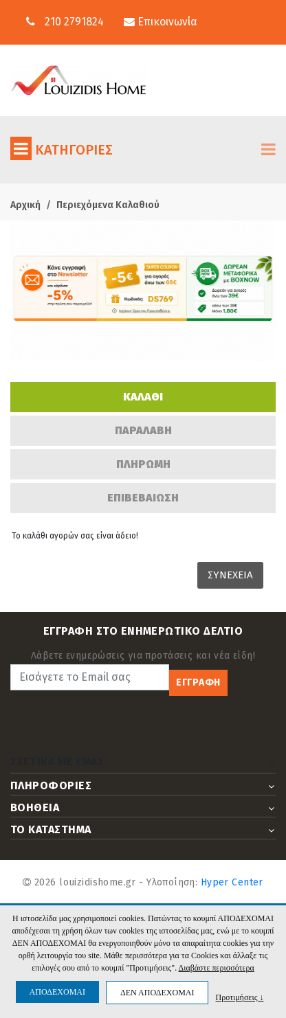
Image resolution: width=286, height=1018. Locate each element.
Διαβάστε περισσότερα (216, 968)
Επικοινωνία (160, 21)
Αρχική (25, 205)
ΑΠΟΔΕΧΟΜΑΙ (57, 992)
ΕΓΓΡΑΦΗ (198, 682)
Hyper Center (232, 882)
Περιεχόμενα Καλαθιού (108, 205)
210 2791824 (74, 21)
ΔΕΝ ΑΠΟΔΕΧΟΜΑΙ (157, 992)
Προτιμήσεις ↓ (239, 997)
